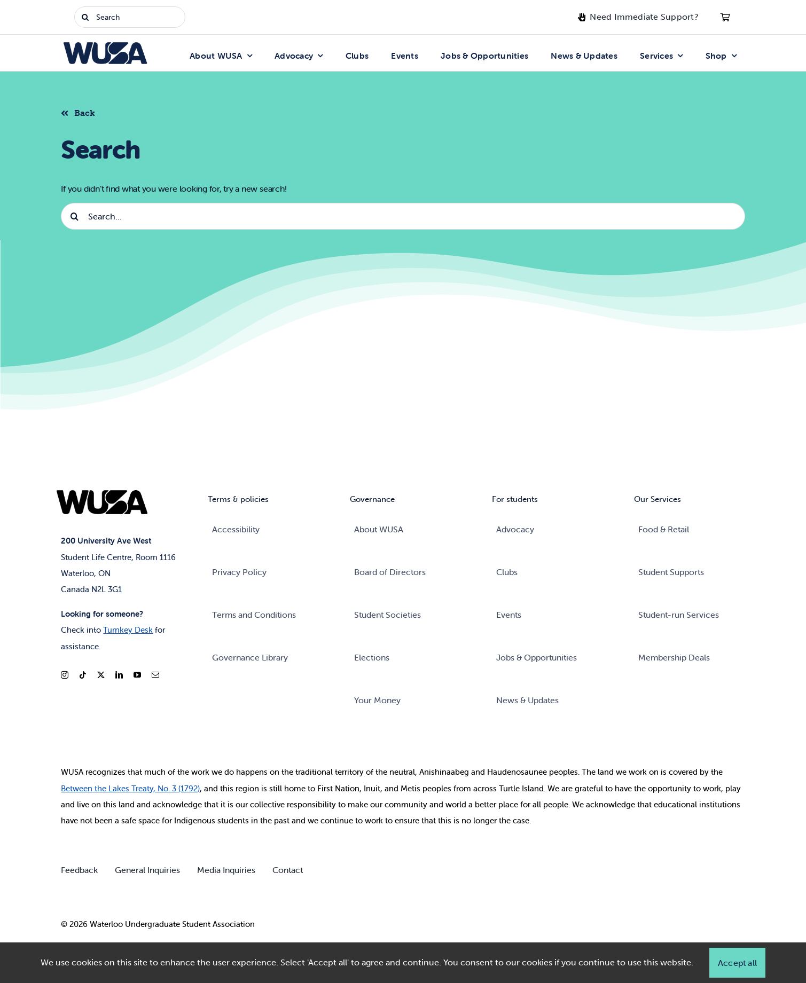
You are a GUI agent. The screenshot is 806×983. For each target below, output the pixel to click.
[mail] (155, 675)
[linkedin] (119, 675)
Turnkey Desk (128, 630)
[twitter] (101, 675)
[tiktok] (83, 675)
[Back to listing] (82, 111)
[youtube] (137, 675)
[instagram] (64, 675)
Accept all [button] (737, 962)
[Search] (129, 17)
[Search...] (403, 216)
